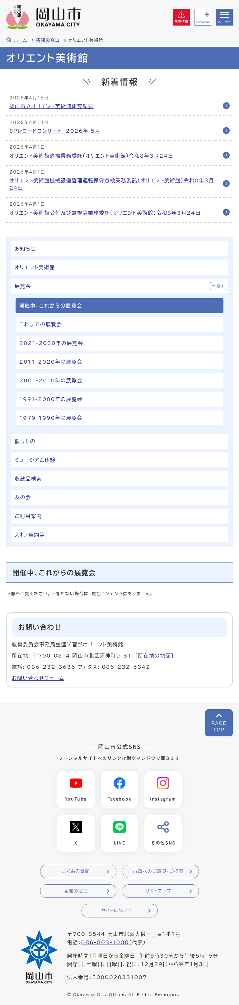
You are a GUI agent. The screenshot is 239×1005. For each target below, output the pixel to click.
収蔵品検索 (28, 478)
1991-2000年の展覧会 (50, 399)
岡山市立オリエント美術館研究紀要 (51, 106)
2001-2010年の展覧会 (50, 380)
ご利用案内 (28, 516)
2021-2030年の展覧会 (51, 343)
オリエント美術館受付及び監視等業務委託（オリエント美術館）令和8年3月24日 (105, 212)
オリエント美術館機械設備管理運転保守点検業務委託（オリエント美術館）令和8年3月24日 (111, 184)
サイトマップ (158, 891)
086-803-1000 (105, 942)
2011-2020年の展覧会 (50, 361)
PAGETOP (219, 726)
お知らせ (25, 248)
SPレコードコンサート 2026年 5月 (55, 130)
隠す (221, 286)
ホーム (20, 40)
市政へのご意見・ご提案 (158, 871)
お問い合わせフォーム (38, 678)
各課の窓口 (48, 40)
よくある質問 (76, 871)
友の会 (23, 497)
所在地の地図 (154, 655)
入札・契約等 (30, 534)
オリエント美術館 (35, 267)
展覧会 (23, 286)
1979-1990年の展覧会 (50, 417)
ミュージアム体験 (35, 459)
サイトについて (117, 910)
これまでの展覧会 (40, 324)
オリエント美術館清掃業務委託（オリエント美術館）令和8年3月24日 (91, 155)
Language (202, 22)
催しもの (25, 441)
